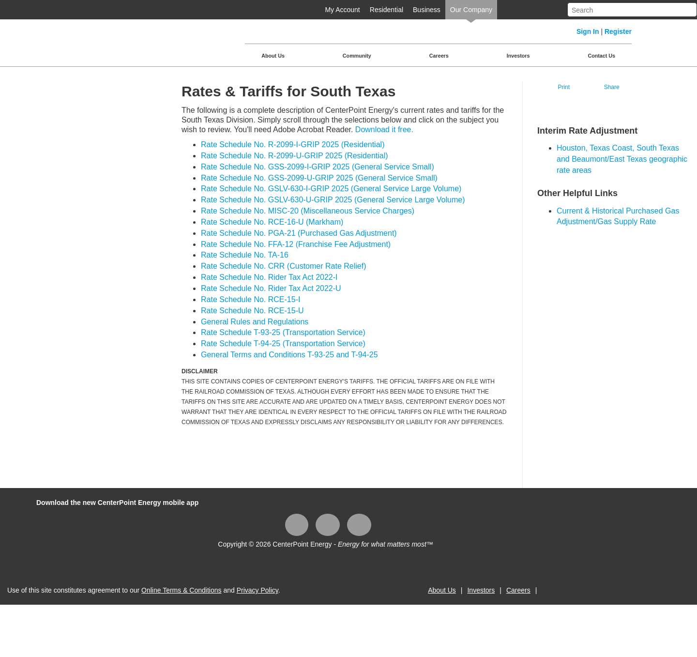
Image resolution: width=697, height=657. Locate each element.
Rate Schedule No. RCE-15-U (252, 310)
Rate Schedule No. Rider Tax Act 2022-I (269, 277)
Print (564, 87)
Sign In (587, 31)
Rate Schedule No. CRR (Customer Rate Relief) (283, 266)
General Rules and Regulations (254, 322)
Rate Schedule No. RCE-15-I (250, 299)
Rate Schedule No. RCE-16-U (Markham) (272, 222)
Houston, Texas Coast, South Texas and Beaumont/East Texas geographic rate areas (622, 159)
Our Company (471, 10)
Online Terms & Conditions (181, 590)
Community (357, 56)
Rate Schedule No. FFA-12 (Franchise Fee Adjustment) (296, 244)
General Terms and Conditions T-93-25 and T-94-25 (289, 355)
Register (618, 31)
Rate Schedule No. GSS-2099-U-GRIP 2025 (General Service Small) (319, 178)
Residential (386, 10)
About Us (273, 56)
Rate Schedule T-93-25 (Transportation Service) (283, 332)
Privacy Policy (257, 590)
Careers (439, 56)
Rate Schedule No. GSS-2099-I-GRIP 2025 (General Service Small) (317, 167)
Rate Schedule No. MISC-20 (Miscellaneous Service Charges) (307, 211)
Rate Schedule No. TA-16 (244, 255)
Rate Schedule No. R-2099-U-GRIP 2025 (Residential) (294, 156)
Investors (518, 56)
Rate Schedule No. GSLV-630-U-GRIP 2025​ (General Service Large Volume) (333, 200)
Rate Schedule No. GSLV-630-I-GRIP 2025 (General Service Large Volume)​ (331, 188)
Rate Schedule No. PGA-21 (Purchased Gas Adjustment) (299, 233)
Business (426, 10)
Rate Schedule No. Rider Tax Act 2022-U (271, 288)
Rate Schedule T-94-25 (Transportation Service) (283, 343)
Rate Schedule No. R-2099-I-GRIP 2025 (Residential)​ (292, 144)
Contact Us (601, 56)
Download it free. (384, 129)
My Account (342, 10)
